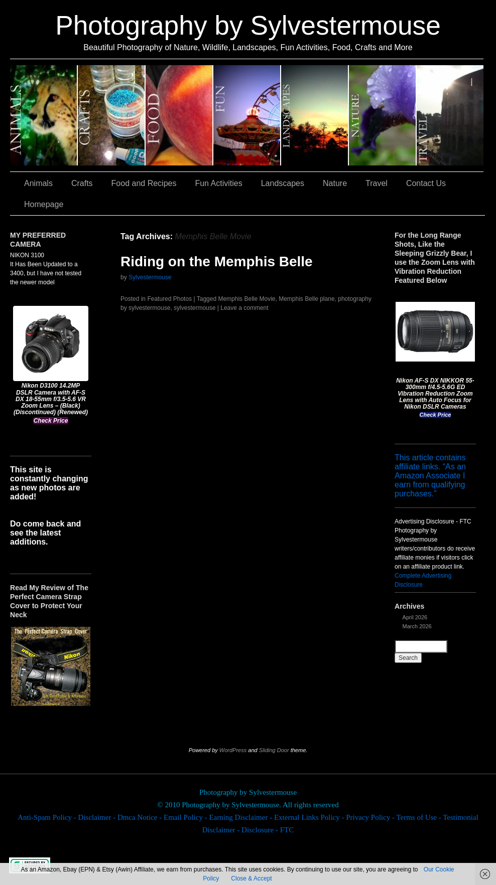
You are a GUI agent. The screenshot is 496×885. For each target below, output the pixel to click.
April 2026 (415, 617)
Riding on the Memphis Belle (216, 261)
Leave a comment (244, 307)
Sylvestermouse (150, 277)
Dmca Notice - (140, 817)
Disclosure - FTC (267, 830)
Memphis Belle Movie (246, 298)
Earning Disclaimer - (241, 817)
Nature (383, 115)
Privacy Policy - (371, 817)
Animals (44, 115)
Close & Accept (251, 878)
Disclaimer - (97, 817)
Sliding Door (274, 750)
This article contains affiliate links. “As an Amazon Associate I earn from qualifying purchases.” (430, 475)
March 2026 (417, 626)
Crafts (112, 115)
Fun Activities (247, 115)
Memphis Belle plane (306, 298)
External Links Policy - (310, 817)
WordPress (232, 750)
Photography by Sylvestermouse (248, 25)
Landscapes (315, 115)
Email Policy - (186, 817)
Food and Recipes (179, 115)
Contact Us (426, 183)
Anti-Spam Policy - (48, 817)
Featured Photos (169, 298)
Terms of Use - (419, 817)
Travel (450, 115)
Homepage (43, 204)
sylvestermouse (194, 307)
